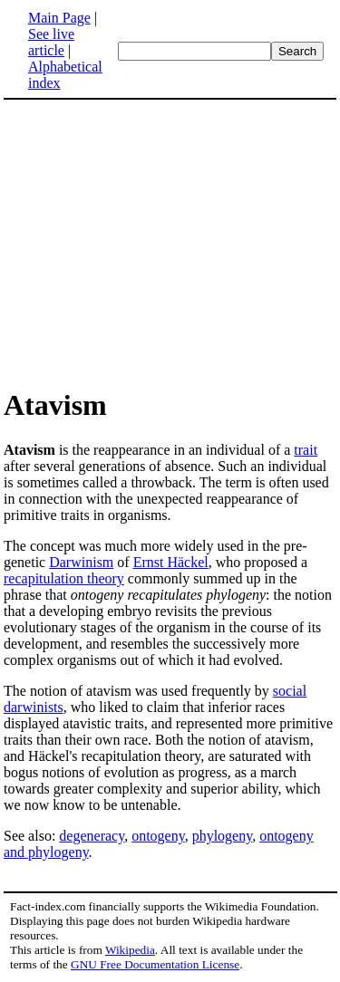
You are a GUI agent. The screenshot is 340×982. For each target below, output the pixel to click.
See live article (51, 42)
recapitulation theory (64, 578)
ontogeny (158, 835)
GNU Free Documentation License (155, 964)
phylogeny (222, 835)
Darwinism (81, 562)
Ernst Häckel (171, 562)
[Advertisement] (156, 243)
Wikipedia (130, 950)
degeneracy (91, 835)
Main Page (59, 17)
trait (305, 449)
